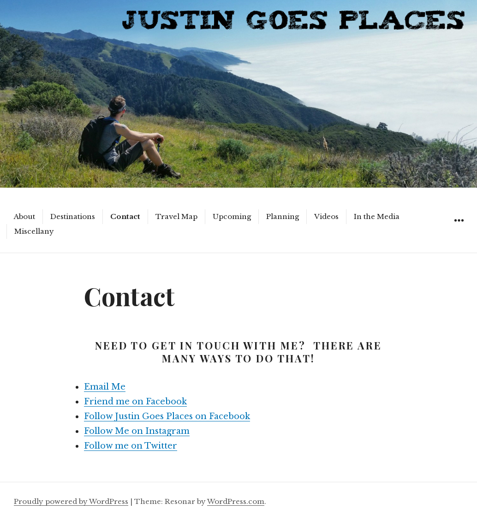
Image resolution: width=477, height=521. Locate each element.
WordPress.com (235, 501)
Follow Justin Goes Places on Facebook (167, 416)
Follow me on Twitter (130, 446)
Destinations (72, 216)
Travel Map (176, 216)
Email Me (104, 387)
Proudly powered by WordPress (71, 501)
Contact (125, 216)
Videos (326, 216)
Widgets (459, 230)
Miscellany (34, 231)
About (24, 216)
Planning (282, 216)
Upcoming (232, 216)
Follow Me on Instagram (137, 431)
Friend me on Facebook (135, 402)
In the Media (376, 216)
